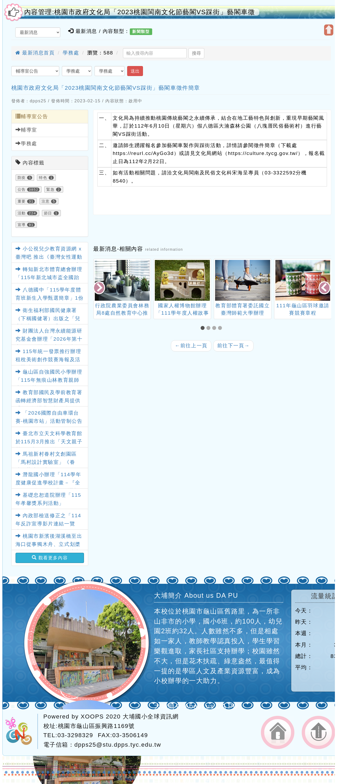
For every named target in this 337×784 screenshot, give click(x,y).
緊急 (50, 189)
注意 (46, 201)
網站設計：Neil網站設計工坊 (21, 731)
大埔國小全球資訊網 (151, 716)
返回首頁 (277, 732)
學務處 (71, 53)
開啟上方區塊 (328, 30)
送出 (135, 71)
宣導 (22, 225)
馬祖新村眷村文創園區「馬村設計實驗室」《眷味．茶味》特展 (46, 462)
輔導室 (26, 130)
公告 (22, 189)
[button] (203, 328)
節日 (48, 213)
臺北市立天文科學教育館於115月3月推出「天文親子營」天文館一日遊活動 (49, 441)
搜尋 (196, 53)
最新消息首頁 (35, 53)
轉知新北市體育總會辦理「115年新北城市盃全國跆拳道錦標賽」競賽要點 (49, 277)
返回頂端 (318, 732)
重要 (22, 201)
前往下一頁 (233, 345)
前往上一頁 (191, 345)
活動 (22, 213)
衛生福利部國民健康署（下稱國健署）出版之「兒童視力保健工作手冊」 (48, 318)
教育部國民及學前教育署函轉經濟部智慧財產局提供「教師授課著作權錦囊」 (49, 400)
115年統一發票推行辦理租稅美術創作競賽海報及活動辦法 (48, 359)
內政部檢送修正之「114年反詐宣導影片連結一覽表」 (48, 523)
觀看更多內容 (50, 557)
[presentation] (99, 288)
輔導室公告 (32, 116)
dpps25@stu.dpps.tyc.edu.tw (118, 744)
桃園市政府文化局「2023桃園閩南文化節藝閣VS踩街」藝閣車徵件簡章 (105, 88)
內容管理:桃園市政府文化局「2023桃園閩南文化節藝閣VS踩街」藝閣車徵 (139, 12)
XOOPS (92, 716)
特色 (43, 177)
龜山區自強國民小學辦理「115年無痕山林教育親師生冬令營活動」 (49, 380)
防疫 (22, 177)
